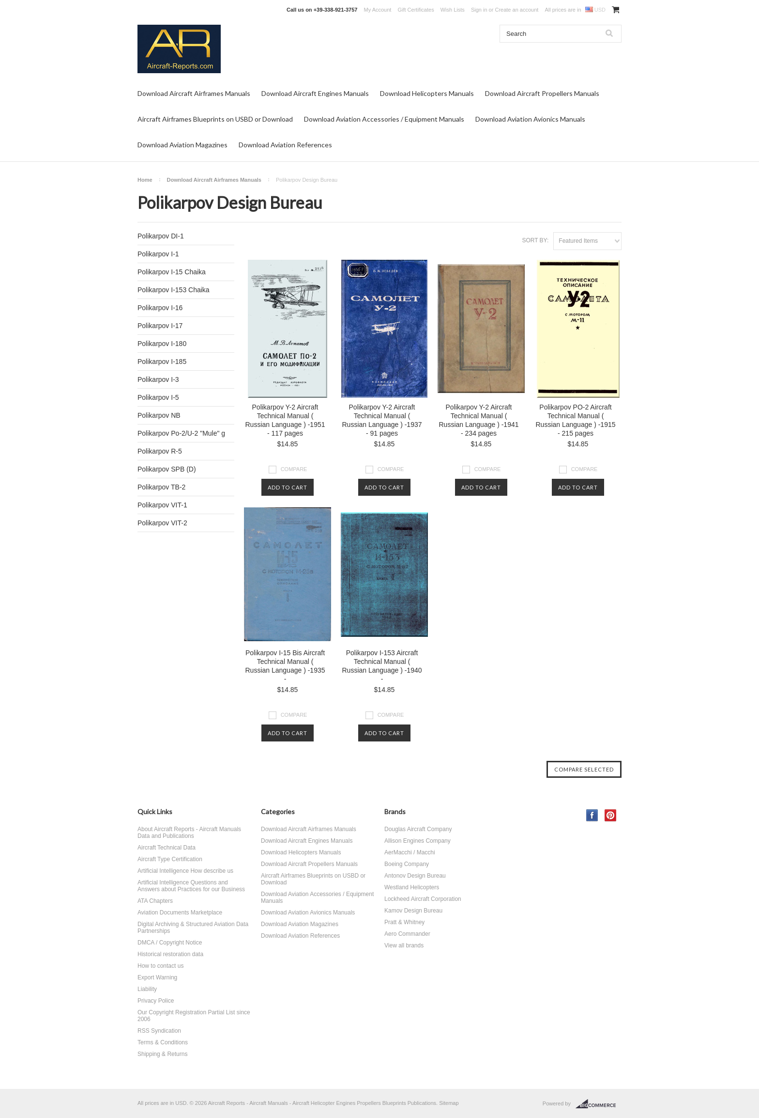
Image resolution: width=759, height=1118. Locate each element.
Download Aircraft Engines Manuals (315, 93)
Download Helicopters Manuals (427, 93)
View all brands (404, 945)
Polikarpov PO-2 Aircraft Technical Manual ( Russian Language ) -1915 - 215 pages (575, 420)
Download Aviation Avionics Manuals (530, 119)
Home (144, 180)
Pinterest (611, 815)
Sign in (479, 10)
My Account (378, 10)
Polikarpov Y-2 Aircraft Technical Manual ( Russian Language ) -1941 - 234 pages (478, 420)
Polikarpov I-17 (159, 326)
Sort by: (535, 240)
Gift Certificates (415, 10)
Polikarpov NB (159, 415)
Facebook (592, 815)
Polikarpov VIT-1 (162, 505)
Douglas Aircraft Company (418, 829)
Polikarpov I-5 (158, 397)
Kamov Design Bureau (413, 910)
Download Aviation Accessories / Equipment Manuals (384, 119)
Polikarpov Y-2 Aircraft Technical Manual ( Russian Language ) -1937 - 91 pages (382, 420)
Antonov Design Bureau (415, 875)
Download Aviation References (285, 145)
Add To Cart (287, 487)
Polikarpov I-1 (158, 254)
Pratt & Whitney (404, 922)
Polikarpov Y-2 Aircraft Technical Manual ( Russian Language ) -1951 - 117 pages (285, 420)
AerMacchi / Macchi (409, 852)
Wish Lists (452, 10)
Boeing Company (406, 864)
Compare (294, 469)
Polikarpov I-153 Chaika (173, 290)
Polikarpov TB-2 (161, 487)
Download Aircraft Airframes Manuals (193, 93)
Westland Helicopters (411, 887)
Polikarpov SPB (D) (166, 469)
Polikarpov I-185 (161, 361)
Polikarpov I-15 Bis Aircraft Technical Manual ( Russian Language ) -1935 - (285, 666)
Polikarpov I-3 (158, 379)
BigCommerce (599, 1104)
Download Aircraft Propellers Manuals (542, 93)
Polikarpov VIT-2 (162, 523)
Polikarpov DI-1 (160, 236)
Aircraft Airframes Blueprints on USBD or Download (215, 119)
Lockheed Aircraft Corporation (422, 899)
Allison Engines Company (417, 840)
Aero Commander (407, 933)
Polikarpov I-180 (161, 343)
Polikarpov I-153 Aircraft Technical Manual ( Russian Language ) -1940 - (382, 666)
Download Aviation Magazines (182, 145)
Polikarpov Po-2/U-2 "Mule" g (181, 433)
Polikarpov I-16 (159, 308)
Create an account (516, 10)
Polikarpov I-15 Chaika (171, 272)
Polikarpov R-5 (159, 451)
